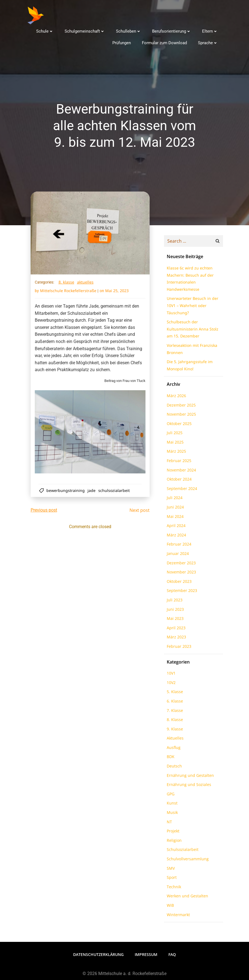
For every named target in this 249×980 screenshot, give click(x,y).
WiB (169, 906)
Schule (45, 30)
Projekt (172, 832)
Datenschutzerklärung (98, 954)
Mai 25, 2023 (117, 291)
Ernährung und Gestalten (189, 776)
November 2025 (180, 415)
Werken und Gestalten (186, 897)
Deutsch (173, 767)
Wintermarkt (177, 915)
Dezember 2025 (180, 406)
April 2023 (175, 629)
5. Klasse (174, 692)
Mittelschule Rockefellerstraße (68, 291)
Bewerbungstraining (66, 491)
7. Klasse (174, 711)
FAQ (172, 954)
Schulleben (129, 30)
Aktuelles (85, 282)
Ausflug (173, 748)
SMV (170, 869)
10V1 (170, 674)
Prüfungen (122, 42)
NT (168, 823)
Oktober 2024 (178, 480)
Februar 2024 (178, 545)
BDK (170, 757)
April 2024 (175, 526)
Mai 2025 (174, 443)
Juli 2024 (174, 498)
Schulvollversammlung (187, 860)
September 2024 (181, 489)
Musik (171, 813)
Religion (173, 841)
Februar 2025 (178, 461)
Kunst (171, 804)
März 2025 (175, 452)
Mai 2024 (174, 517)
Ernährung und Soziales (188, 785)
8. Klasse (66, 282)
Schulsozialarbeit (114, 491)
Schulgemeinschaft (85, 30)
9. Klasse (174, 730)
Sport (171, 878)
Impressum (146, 954)
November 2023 (180, 573)
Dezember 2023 (180, 564)
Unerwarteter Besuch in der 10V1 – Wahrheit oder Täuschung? (192, 306)
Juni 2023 (174, 610)
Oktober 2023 (178, 582)
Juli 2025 (174, 433)
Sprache (208, 42)
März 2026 (175, 396)
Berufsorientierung (172, 30)
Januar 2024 (177, 554)
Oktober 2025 (178, 424)
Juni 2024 (174, 508)
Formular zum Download (164, 42)
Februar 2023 (178, 647)
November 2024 (180, 471)
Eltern (210, 30)
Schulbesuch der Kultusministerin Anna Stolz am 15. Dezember (192, 330)
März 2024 (175, 536)
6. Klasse (174, 702)
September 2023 (181, 591)
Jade (92, 491)
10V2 (170, 683)
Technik (173, 887)
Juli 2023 (174, 601)
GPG (170, 795)
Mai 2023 (174, 619)
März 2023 (175, 638)
